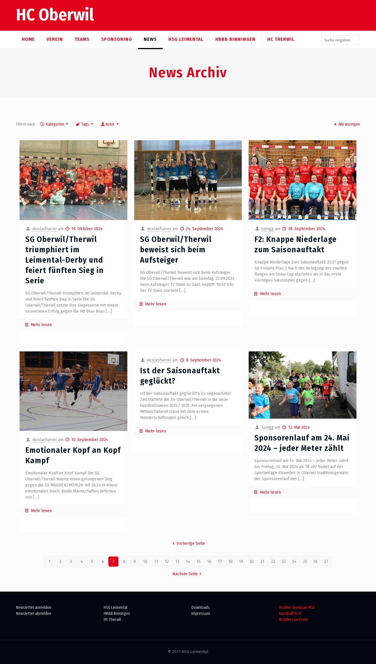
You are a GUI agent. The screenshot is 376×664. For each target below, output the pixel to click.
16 (209, 561)
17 (220, 561)
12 (167, 561)
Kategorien (54, 124)
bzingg (267, 228)
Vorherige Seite (188, 543)
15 (199, 561)
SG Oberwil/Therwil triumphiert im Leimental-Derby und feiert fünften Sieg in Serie (64, 259)
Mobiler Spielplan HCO (297, 607)
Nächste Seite (188, 573)
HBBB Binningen (117, 613)
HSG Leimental (115, 607)
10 (145, 561)
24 (294, 561)
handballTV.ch (290, 613)
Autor (110, 124)
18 (230, 561)
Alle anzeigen (346, 124)
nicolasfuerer (44, 228)
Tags (85, 124)
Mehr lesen (41, 324)
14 (188, 561)
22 (273, 561)
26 (315, 561)
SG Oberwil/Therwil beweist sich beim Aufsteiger (176, 249)
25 (305, 561)
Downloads (200, 607)
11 (156, 561)
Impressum (200, 613)
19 (241, 561)
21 (262, 561)
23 (284, 561)
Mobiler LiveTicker (293, 619)
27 (326, 561)
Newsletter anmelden (33, 607)
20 (252, 561)
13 (177, 561)
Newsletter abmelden (33, 613)
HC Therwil (112, 619)
